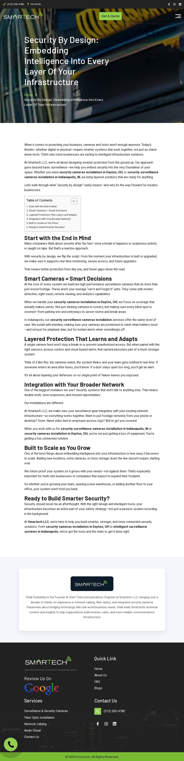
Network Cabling (35, 724)
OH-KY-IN (36, 4)
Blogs (98, 688)
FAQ (97, 681)
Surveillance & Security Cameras (46, 711)
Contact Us (31, 737)
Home (28, 95)
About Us (100, 675)
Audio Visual (32, 730)
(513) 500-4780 (15, 4)
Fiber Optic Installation (39, 717)
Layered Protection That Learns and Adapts (53, 215)
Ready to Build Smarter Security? (47, 227)
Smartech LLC (38, 522)
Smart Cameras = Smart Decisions (48, 210)
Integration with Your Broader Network (49, 219)
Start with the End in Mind (43, 206)
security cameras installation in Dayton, (88, 172)
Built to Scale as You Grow (43, 223)
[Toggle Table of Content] (72, 201)
